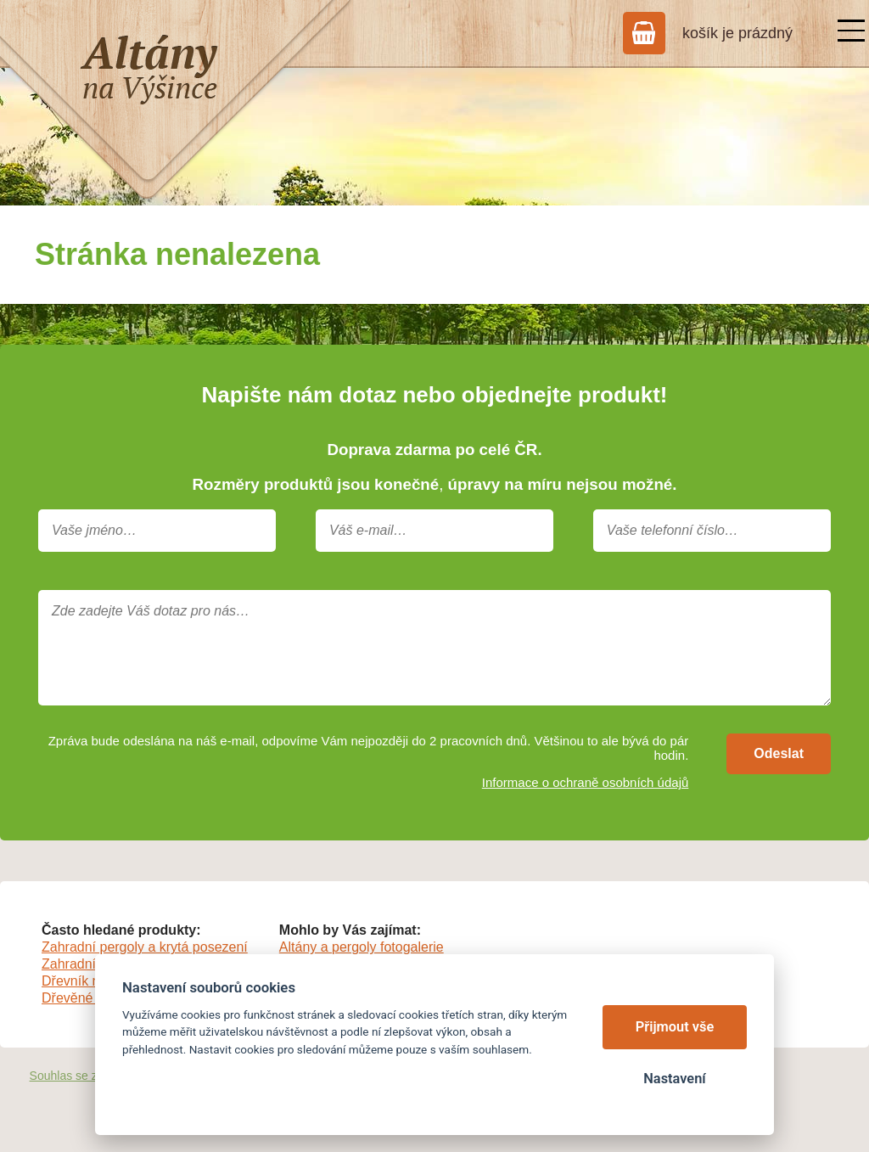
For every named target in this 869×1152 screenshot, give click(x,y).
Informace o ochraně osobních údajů (585, 782)
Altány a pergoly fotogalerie (361, 947)
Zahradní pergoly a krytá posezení (145, 947)
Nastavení (674, 1079)
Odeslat (779, 753)
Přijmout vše (675, 1027)
